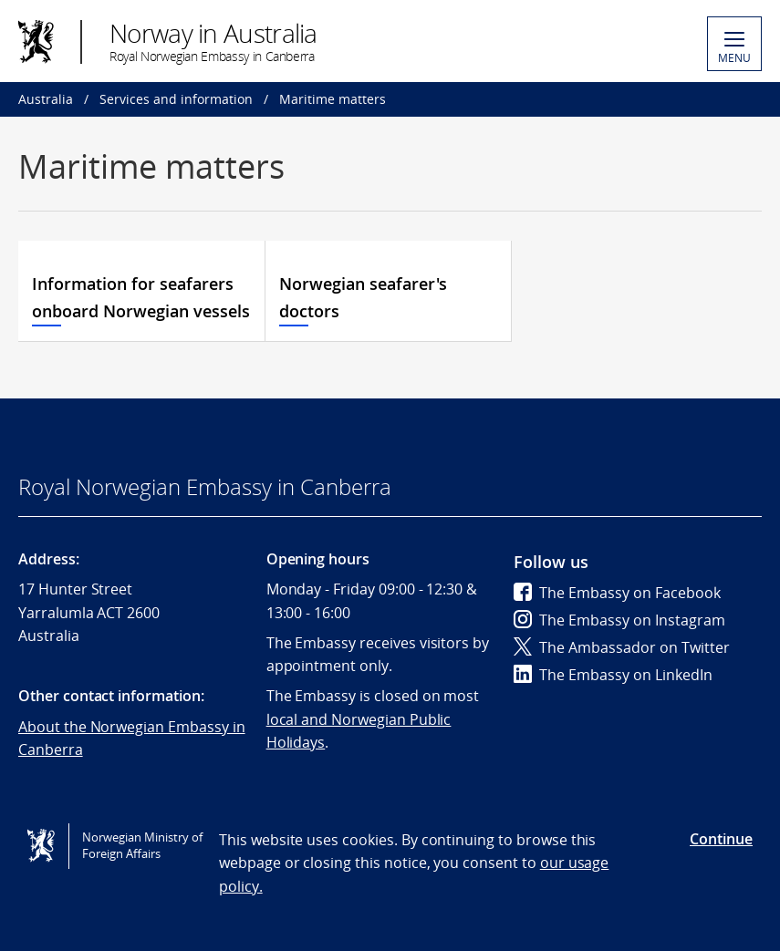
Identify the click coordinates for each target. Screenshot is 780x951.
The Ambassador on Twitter (622, 647)
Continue (721, 839)
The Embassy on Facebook (617, 593)
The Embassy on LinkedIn (613, 675)
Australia (45, 99)
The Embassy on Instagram (619, 620)
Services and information (176, 99)
